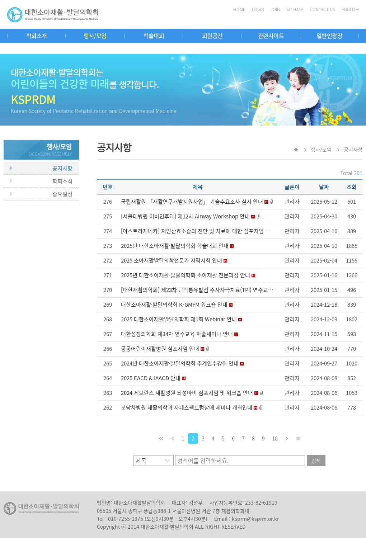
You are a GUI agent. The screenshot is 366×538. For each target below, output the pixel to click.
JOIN (275, 9)
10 (275, 438)
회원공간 (212, 35)
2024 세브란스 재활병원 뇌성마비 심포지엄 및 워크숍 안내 (187, 393)
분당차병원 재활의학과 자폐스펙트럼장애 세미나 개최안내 (186, 407)
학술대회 (153, 35)
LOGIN (258, 9)
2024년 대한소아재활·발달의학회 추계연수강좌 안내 (180, 363)
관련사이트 (271, 35)
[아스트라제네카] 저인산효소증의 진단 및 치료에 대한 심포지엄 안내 (198, 231)
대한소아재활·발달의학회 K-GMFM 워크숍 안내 (174, 304)
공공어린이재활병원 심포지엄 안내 (160, 349)
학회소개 (36, 35)
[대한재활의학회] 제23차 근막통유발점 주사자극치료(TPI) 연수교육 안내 (203, 290)
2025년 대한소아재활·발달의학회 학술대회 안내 (175, 246)
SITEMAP (294, 9)
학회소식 (62, 181)
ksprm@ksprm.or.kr (255, 518)
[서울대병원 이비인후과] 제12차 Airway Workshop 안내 (185, 216)
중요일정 (62, 194)
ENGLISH (350, 9)
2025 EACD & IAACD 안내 (150, 378)
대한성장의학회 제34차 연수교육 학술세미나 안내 (177, 334)
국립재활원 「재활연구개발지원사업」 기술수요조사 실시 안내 (192, 202)
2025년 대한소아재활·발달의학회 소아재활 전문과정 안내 (185, 275)
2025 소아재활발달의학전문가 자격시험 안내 (171, 260)
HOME (239, 9)
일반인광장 (329, 35)
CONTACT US (322, 9)
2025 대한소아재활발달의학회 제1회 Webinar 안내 (179, 319)
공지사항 (62, 168)
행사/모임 (95, 35)
